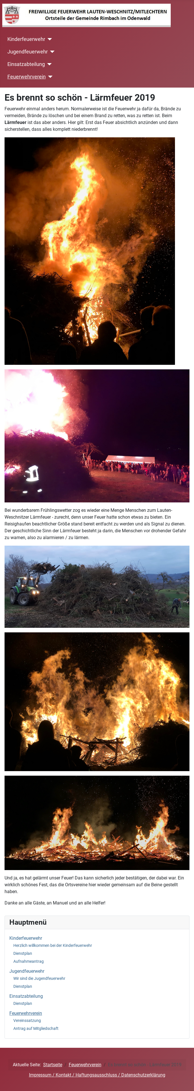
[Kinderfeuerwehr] (48, 39)
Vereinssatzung (27, 1020)
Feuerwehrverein (26, 77)
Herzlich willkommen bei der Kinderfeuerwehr (52, 945)
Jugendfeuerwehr (27, 52)
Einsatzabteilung (26, 64)
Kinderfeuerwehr (26, 39)
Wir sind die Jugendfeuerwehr (39, 978)
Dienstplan (22, 953)
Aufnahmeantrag (28, 961)
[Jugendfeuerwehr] (51, 52)
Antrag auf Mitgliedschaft (36, 1028)
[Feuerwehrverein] (49, 77)
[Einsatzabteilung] (48, 64)
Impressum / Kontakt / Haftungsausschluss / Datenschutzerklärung (97, 1075)
